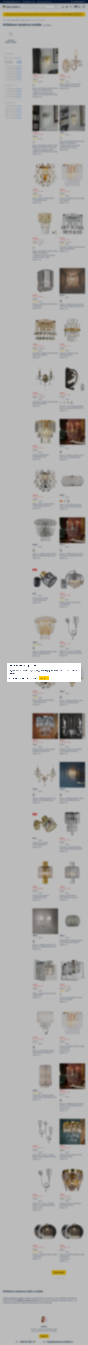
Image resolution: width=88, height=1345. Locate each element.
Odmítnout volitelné (16, 678)
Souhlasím (44, 678)
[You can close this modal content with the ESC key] (44, 672)
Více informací (31, 678)
